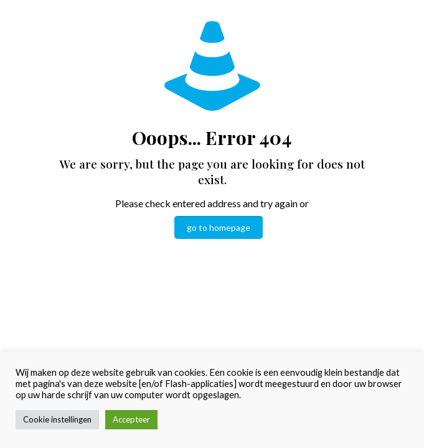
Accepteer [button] (131, 419)
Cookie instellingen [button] (57, 419)
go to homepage (218, 227)
